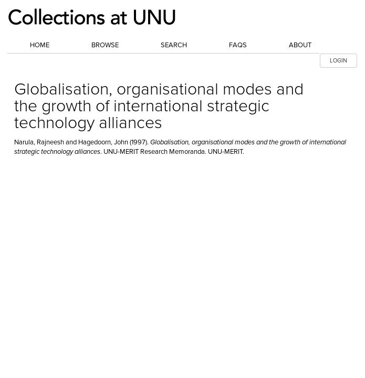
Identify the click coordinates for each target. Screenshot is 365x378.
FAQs (238, 45)
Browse (105, 45)
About (300, 45)
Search (174, 45)
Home (39, 45)
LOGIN (338, 60)
